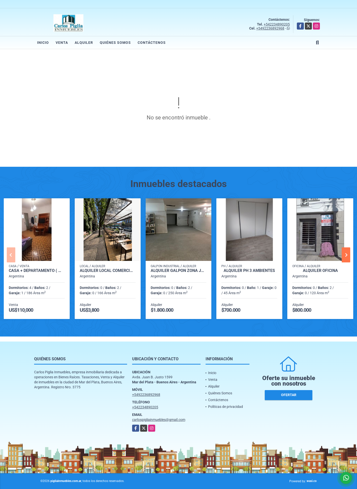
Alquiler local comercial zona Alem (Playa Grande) (108, 271)
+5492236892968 (270, 28)
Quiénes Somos (115, 43)
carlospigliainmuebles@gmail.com (158, 420)
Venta (62, 43)
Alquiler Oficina (320, 271)
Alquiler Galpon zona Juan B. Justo (179, 271)
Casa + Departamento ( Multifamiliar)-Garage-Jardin (37, 271)
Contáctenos (152, 43)
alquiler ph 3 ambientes (249, 271)
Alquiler (84, 43)
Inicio (43, 43)
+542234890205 (277, 24)
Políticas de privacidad (225, 407)
